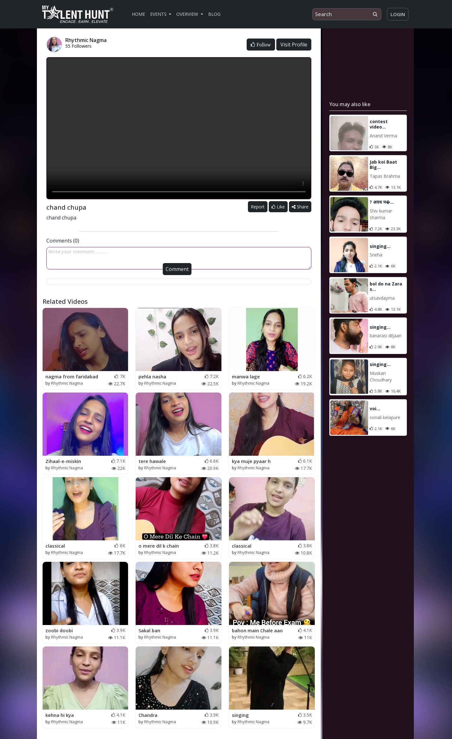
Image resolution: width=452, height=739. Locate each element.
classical (55, 546)
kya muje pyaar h (251, 461)
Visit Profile (293, 44)
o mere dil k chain (158, 546)
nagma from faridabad (71, 376)
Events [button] (159, 14)
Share (300, 207)
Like (278, 207)
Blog (214, 14)
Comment (177, 269)
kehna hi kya (59, 715)
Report (258, 207)
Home (138, 14)
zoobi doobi (59, 630)
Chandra (147, 715)
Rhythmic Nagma (67, 383)
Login (397, 14)
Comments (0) (62, 240)
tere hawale (152, 461)
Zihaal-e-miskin (63, 461)
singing (240, 715)
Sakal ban (149, 630)
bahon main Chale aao (257, 630)
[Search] (346, 14)
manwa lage (246, 376)
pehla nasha (152, 376)
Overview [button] (187, 14)
